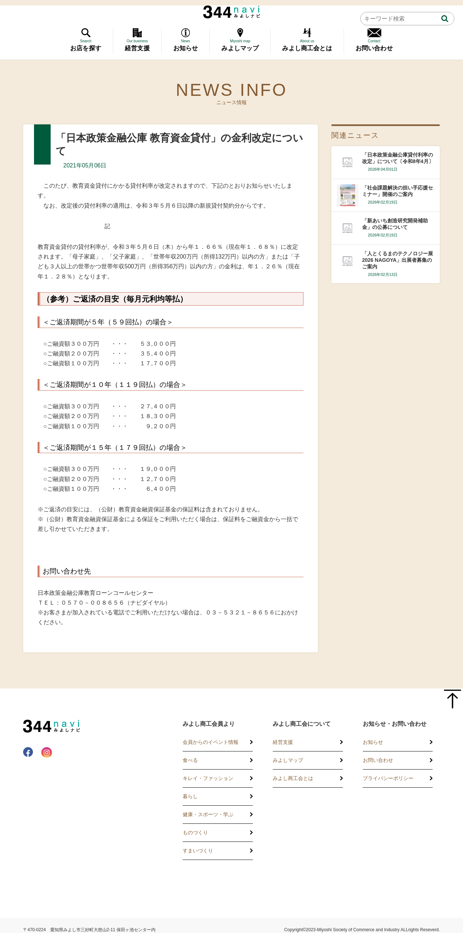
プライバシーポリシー (388, 778)
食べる (190, 760)
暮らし (190, 796)
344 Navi (231, 11)
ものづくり (195, 832)
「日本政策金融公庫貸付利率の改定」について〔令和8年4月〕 (398, 158)
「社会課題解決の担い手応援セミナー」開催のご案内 (397, 191)
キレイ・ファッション (208, 778)
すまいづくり (198, 850)
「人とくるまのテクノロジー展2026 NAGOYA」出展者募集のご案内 (397, 260)
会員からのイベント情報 (210, 742)
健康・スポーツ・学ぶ (208, 814)
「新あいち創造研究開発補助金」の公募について (395, 224)
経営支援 (283, 742)
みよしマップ (288, 760)
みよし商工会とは (293, 778)
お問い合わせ (378, 760)
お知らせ (373, 742)
